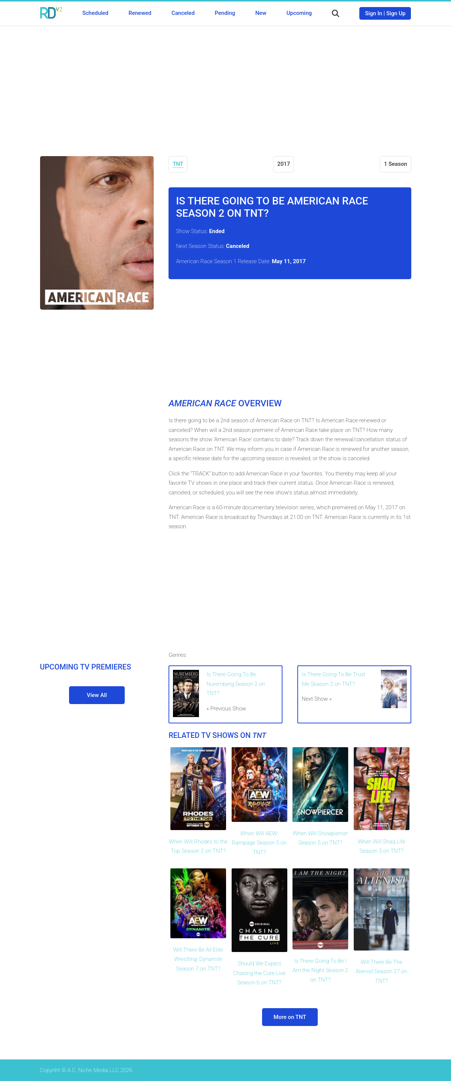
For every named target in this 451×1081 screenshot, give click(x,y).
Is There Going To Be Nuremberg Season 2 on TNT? (235, 684)
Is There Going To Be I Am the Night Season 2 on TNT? (320, 970)
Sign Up (396, 13)
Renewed (139, 13)
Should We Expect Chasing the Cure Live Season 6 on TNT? (259, 973)
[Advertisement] (226, 85)
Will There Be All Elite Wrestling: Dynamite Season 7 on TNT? (198, 959)
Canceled (183, 13)
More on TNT (290, 1017)
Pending (225, 13)
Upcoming (299, 13)
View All (97, 695)
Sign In (373, 13)
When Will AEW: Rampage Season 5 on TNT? (259, 843)
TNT (178, 164)
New (261, 13)
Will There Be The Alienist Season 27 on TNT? (381, 971)
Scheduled (95, 13)
